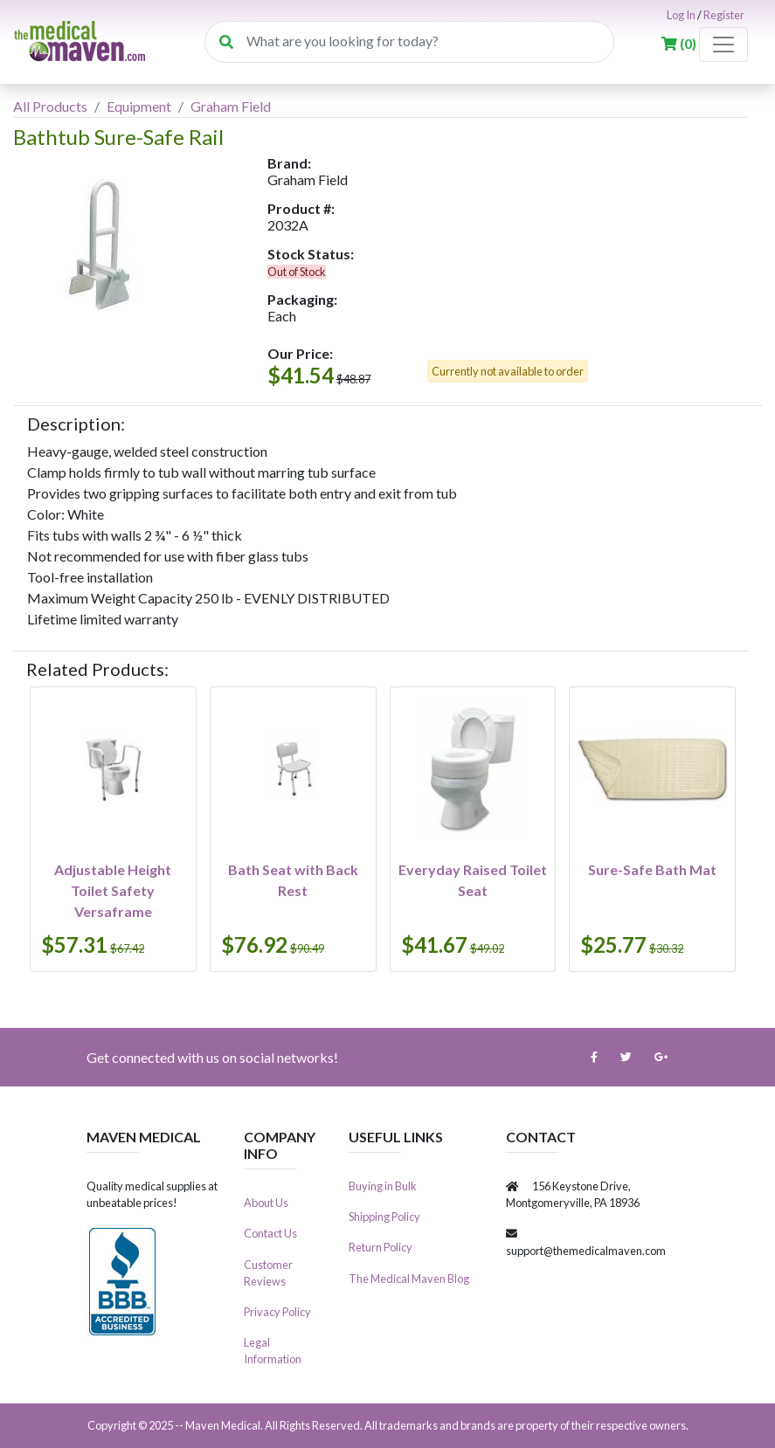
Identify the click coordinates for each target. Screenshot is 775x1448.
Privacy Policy (277, 1312)
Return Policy (380, 1247)
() (680, 43)
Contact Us (270, 1233)
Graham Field (230, 106)
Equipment (139, 106)
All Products (50, 106)
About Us (266, 1203)
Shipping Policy (384, 1217)
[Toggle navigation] (723, 44)
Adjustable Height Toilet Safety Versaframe (112, 890)
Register (723, 15)
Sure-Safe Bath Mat (652, 869)
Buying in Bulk (383, 1186)
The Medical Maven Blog (409, 1279)
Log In (681, 15)
